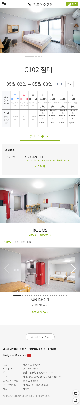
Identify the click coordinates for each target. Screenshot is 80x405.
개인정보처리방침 (37, 349)
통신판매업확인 (10, 349)
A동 (17, 242)
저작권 (23, 349)
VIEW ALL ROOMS (40, 235)
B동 (23, 242)
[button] (29, 56)
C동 (29, 242)
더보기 (40, 166)
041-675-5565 (40, 336)
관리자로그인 (54, 349)
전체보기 (7, 242)
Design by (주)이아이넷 (17, 355)
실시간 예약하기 (40, 136)
